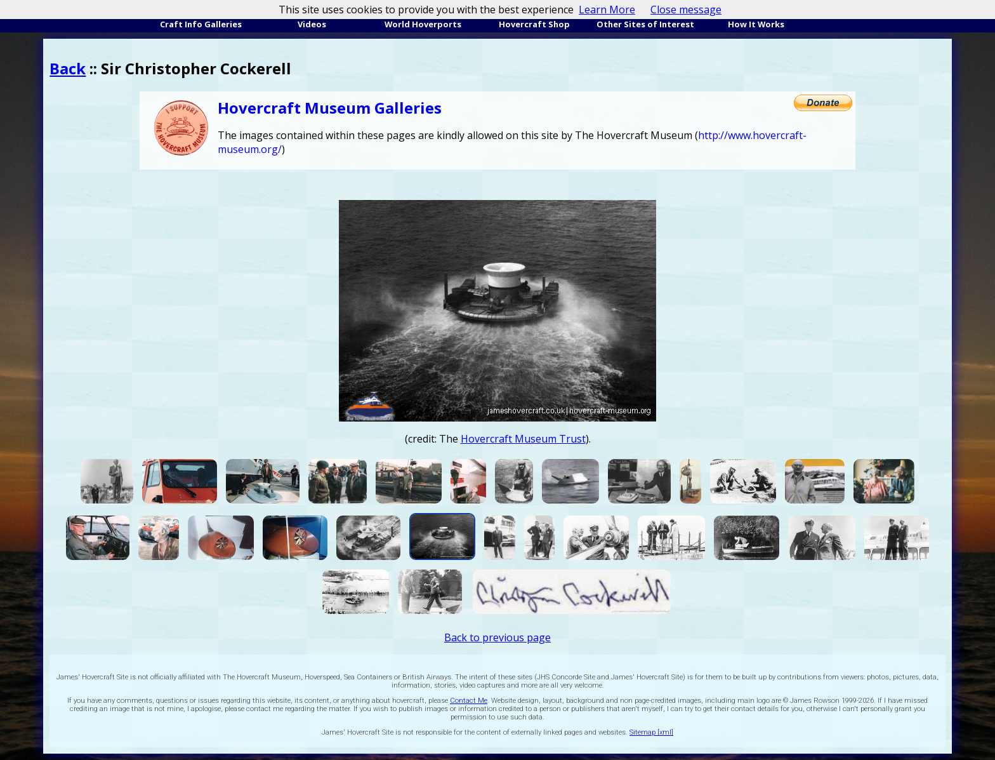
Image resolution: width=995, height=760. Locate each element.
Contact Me (468, 701)
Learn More (607, 10)
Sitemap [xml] (651, 732)
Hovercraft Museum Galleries (330, 107)
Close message (686, 10)
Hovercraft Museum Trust (523, 439)
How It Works (756, 24)
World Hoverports (423, 24)
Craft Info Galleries (201, 24)
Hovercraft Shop (534, 24)
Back (67, 68)
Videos (312, 24)
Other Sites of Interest (645, 24)
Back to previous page (497, 637)
